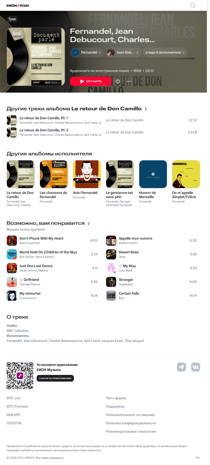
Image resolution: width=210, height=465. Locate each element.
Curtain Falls (129, 293)
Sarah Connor (28, 271)
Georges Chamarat (118, 203)
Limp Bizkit (125, 271)
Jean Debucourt (43, 123)
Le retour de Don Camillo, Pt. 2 (44, 130)
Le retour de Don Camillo (124, 120)
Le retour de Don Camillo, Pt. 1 (44, 118)
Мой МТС (14, 414)
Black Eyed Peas (30, 243)
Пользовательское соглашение (130, 414)
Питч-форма (116, 398)
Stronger (126, 279)
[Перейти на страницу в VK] (195, 367)
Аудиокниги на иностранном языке (99, 70)
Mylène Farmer (128, 243)
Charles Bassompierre (68, 123)
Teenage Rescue (30, 284)
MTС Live (14, 398)
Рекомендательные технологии (131, 431)
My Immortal (30, 293)
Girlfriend (31, 279)
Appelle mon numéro (135, 238)
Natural (43, 271)
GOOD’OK (14, 423)
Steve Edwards (44, 257)
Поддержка (115, 406)
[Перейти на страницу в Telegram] (181, 367)
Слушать (91, 81)
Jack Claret (90, 123)
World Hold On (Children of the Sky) (48, 252)
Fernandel (26, 123)
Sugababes (126, 284)
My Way (129, 266)
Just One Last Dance (36, 266)
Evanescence (28, 298)
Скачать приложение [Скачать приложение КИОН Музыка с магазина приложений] (55, 378)
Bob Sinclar (27, 257)
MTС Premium (17, 406)
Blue (121, 298)
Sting (122, 257)
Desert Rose (129, 252)
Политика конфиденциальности (131, 423)
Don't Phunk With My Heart (41, 238)
